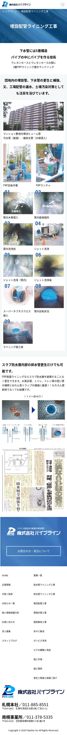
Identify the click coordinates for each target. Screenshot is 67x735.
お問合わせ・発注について (34, 551)
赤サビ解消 (39, 631)
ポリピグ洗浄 (40, 640)
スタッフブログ (9, 640)
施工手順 (38, 659)
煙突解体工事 (40, 622)
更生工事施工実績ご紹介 (45, 678)
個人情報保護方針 (10, 612)
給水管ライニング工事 (44, 584)
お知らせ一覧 (8, 603)
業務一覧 (38, 575)
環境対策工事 (40, 612)
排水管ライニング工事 (44, 594)
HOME (5, 575)
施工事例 (38, 668)
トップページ (9, 11)
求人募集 (6, 631)
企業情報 (6, 584)
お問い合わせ (8, 622)
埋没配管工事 (40, 603)
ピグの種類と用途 (42, 650)
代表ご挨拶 (7, 594)
